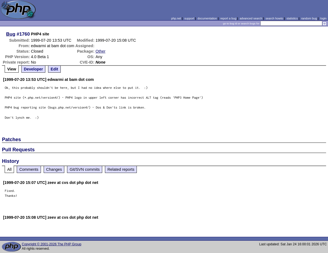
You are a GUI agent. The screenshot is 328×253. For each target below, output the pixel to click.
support (189, 18)
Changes (54, 169)
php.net (176, 18)
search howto (274, 18)
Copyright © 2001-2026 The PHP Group (51, 244)
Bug (10, 34)
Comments (28, 169)
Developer (33, 69)
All (9, 169)
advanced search (251, 18)
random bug (309, 18)
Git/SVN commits (85, 169)
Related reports (120, 169)
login (323, 18)
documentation (207, 18)
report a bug (228, 18)
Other (100, 51)
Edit (54, 69)
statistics (292, 18)
